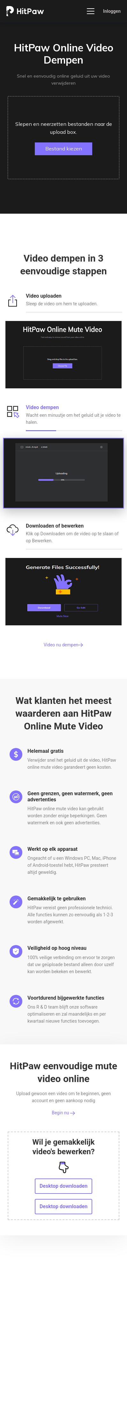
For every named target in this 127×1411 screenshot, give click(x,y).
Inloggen (112, 11)
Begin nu (63, 1112)
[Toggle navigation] (90, 11)
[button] (63, 137)
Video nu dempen (64, 644)
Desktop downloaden (63, 1186)
